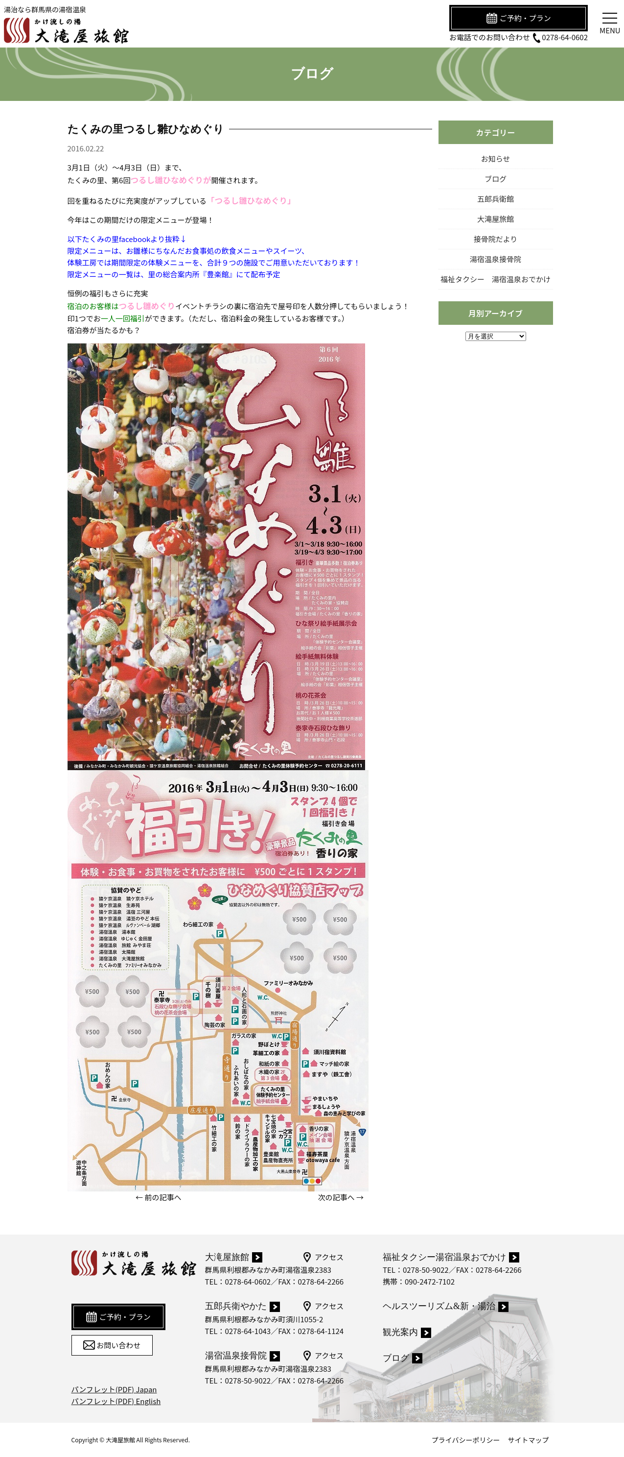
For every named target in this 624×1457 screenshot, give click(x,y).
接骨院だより (496, 239)
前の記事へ (162, 1197)
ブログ (496, 178)
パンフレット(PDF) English (116, 1401)
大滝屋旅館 (495, 219)
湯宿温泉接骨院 (495, 259)
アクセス (322, 1257)
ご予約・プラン (518, 18)
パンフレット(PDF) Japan (114, 1389)
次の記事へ (336, 1197)
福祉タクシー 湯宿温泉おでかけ (495, 279)
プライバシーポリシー (466, 1440)
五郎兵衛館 (495, 199)
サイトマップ (528, 1440)
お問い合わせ (111, 1345)
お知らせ (495, 158)
